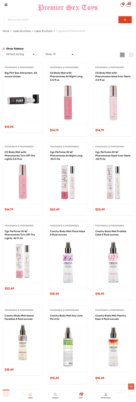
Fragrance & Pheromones (19, 67)
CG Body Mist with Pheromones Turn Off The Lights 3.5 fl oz (20, 156)
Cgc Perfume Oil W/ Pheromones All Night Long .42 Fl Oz (66, 156)
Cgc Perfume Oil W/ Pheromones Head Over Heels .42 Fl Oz (112, 156)
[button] (128, 5)
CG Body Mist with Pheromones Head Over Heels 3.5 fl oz (112, 76)
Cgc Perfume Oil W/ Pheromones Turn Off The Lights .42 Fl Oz (20, 235)
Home (6, 31)
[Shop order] (20, 54)
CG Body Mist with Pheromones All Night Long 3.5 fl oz (66, 76)
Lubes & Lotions (22, 31)
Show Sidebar (13, 48)
